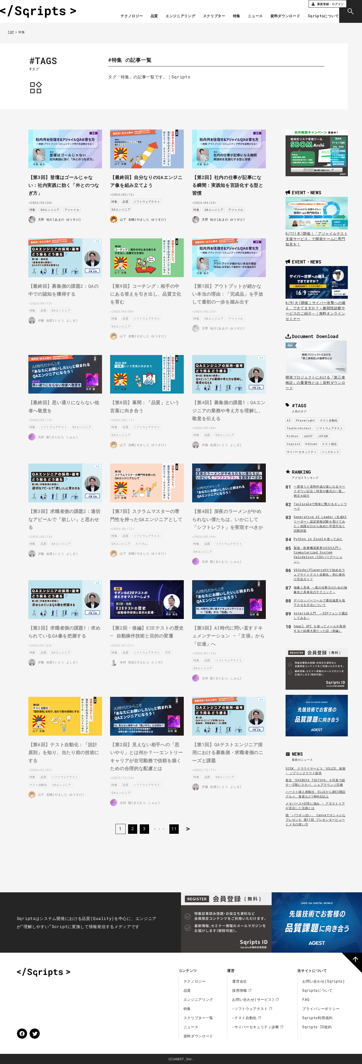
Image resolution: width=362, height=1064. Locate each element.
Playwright (305, 420)
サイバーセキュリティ (301, 452)
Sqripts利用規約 (317, 1017)
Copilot (293, 444)
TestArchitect (299, 428)
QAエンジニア (55, 206)
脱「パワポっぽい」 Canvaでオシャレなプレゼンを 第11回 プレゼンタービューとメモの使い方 (316, 819)
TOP (11, 32)
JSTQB (323, 436)
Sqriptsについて (316, 16)
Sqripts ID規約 (317, 1026)
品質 (147, 16)
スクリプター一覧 (198, 1017)
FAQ (305, 999)
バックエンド (330, 452)
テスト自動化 (329, 420)
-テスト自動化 (244, 1017)
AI (289, 420)
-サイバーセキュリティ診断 (255, 1026)
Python (292, 436)
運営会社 (239, 981)
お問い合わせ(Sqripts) (323, 981)
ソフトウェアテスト (152, 199)
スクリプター (207, 16)
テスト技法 (329, 444)
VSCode (311, 444)
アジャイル (77, 206)
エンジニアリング (173, 16)
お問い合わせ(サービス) (253, 999)
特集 (229, 16)
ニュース (248, 16)
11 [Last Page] (174, 823)
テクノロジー (124, 16)
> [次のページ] (191, 823)
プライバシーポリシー (320, 1008)
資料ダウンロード (278, 16)
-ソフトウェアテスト (250, 1008)
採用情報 (239, 990)
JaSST (308, 436)
